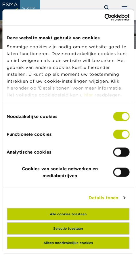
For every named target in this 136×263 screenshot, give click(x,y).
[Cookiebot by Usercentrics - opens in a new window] (104, 17)
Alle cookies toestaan (68, 214)
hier (89, 95)
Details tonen (103, 197)
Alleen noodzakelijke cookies (68, 242)
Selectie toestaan (68, 228)
